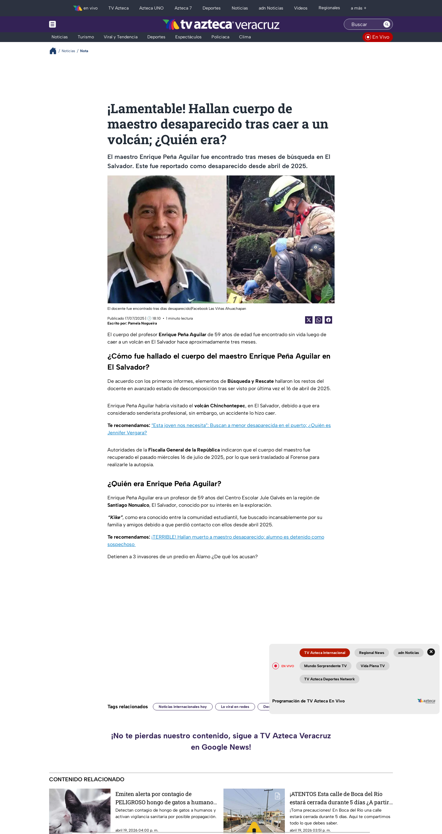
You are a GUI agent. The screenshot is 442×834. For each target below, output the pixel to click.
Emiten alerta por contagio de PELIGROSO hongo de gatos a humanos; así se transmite (166, 798)
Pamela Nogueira (142, 323)
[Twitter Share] (308, 320)
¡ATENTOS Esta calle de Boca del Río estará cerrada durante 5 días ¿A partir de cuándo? (339, 798)
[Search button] (386, 24)
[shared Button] (318, 320)
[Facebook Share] (328, 320)
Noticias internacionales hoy (183, 707)
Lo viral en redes (235, 707)
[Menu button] (73, 24)
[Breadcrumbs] (55, 51)
